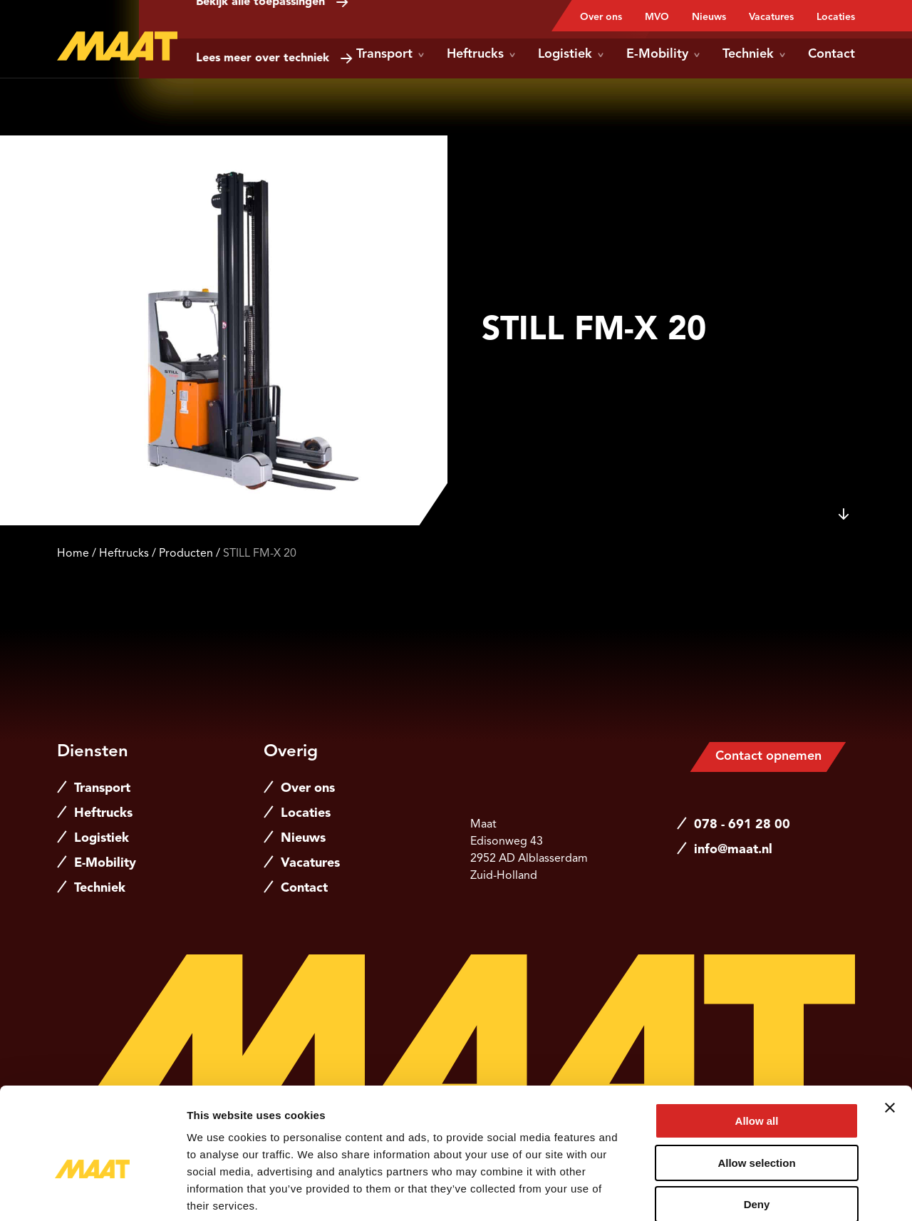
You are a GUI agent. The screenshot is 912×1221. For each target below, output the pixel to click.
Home (73, 554)
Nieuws (709, 17)
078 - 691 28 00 (742, 824)
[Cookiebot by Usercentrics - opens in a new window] (92, 1193)
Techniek (753, 54)
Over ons (601, 17)
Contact (831, 54)
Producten (186, 554)
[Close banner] (890, 1034)
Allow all (757, 1047)
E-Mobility (663, 54)
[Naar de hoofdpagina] (117, 46)
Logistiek (570, 54)
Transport (390, 54)
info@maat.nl (733, 849)
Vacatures (771, 17)
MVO (657, 17)
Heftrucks (481, 54)
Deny (757, 1130)
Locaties (836, 17)
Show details (748, 1193)
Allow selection (756, 1089)
